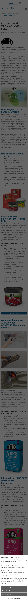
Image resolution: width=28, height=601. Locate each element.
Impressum (10, 598)
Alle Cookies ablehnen (7, 590)
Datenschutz (17, 598)
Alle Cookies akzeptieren (8, 587)
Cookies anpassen (6, 594)
